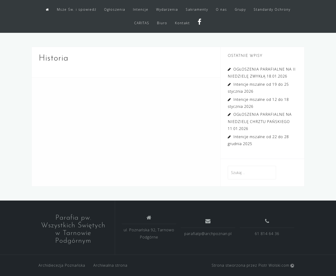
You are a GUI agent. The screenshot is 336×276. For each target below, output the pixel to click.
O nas (221, 9)
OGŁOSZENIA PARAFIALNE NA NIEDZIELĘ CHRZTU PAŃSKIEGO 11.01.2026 (260, 121)
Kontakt (182, 23)
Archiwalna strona (110, 265)
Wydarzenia (167, 9)
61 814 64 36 (267, 233)
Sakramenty (197, 9)
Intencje (140, 9)
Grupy (240, 9)
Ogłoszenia (114, 9)
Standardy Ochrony (272, 9)
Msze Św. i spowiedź (76, 9)
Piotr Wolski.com (276, 265)
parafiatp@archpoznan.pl (208, 233)
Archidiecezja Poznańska (61, 265)
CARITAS (141, 23)
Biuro (162, 23)
